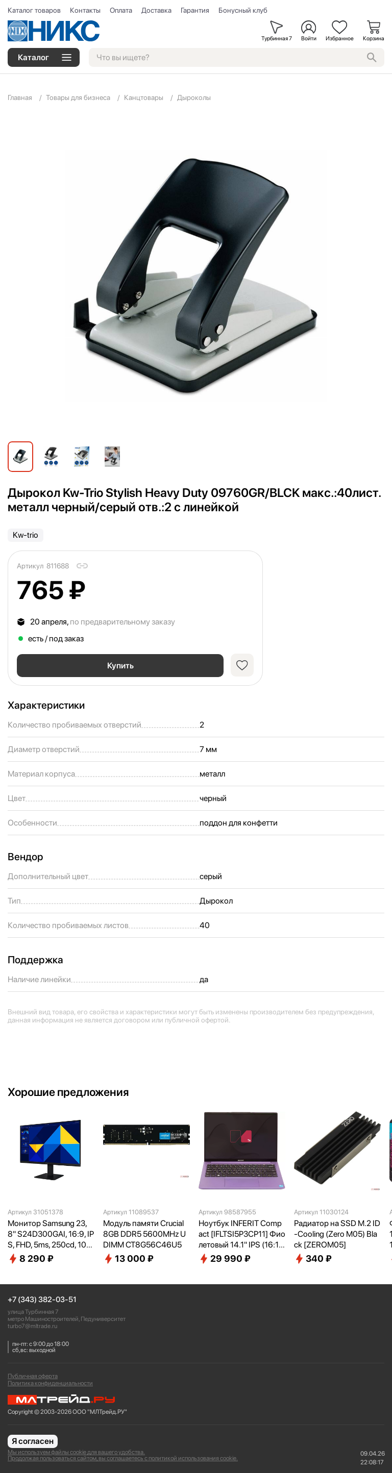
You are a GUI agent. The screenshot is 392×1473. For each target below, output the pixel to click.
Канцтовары (143, 97)
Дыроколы (194, 97)
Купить (120, 665)
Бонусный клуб (242, 10)
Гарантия (195, 10)
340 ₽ (313, 1259)
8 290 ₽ (31, 1259)
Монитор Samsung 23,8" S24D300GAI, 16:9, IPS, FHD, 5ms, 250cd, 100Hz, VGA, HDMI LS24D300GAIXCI (51, 1234)
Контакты (85, 10)
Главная (20, 97)
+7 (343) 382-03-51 (42, 1300)
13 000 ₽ (128, 1259)
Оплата (121, 10)
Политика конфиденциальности (50, 1383)
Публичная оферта (33, 1376)
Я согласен (33, 1441)
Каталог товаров (34, 10)
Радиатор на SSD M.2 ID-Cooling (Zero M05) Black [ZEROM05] (337, 1234)
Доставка (156, 10)
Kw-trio (25, 535)
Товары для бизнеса (78, 97)
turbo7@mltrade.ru (32, 1326)
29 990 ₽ (225, 1259)
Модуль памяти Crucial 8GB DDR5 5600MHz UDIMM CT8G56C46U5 (144, 1234)
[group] (196, 275)
